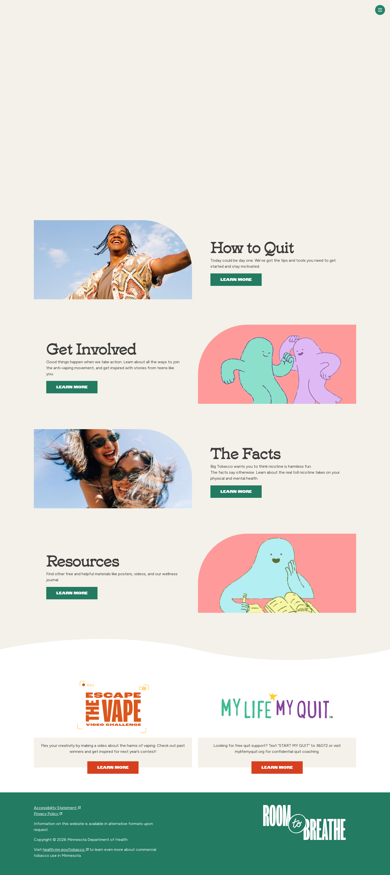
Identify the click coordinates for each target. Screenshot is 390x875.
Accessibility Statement (57, 807)
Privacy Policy (48, 813)
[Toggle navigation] (380, 10)
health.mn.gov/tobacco (66, 849)
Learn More (236, 280)
